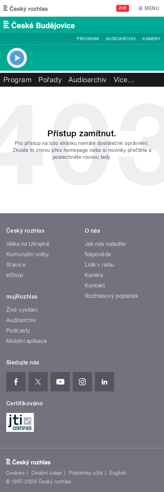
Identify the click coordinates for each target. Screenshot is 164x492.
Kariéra (94, 275)
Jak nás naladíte (105, 244)
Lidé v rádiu (100, 264)
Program (88, 38)
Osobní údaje (46, 473)
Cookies (15, 473)
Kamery (152, 38)
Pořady (50, 80)
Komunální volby (27, 254)
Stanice (16, 264)
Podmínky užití (86, 473)
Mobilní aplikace (26, 341)
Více (124, 80)
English (117, 473)
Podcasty (18, 330)
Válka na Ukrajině (27, 244)
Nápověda (98, 254)
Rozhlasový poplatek (111, 296)
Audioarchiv (121, 38)
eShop (14, 275)
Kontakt (95, 285)
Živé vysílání (21, 310)
